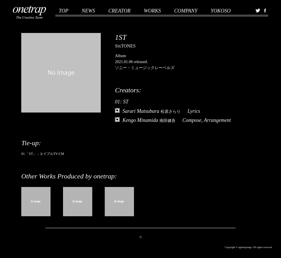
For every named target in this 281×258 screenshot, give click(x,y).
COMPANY (186, 11)
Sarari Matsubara (152, 111)
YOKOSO (220, 11)
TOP (63, 11)
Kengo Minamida (149, 120)
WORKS (152, 11)
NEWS (88, 11)
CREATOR (119, 11)
